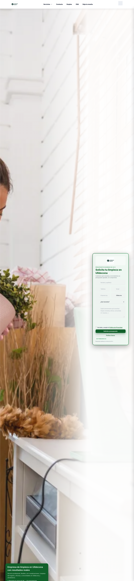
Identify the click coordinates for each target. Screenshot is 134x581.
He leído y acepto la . (110, 327)
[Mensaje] (111, 312)
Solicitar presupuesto (111, 331)
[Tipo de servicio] (111, 302)
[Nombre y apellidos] (111, 282)
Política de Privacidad (115, 327)
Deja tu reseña (88, 4)
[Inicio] (15, 4)
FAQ (77, 4)
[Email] (118, 289)
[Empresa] (103, 295)
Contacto (59, 4)
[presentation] (109, 322)
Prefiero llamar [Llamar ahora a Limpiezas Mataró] (110, 335)
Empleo (69, 4)
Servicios (47, 4)
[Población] (118, 295)
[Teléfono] (103, 289)
